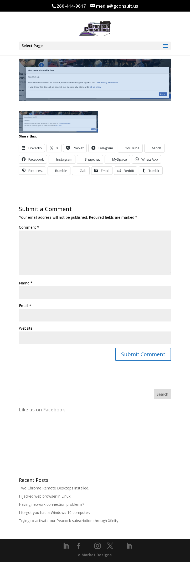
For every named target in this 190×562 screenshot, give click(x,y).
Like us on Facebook (42, 409)
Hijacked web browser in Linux (44, 496)
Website (26, 328)
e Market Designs (95, 554)
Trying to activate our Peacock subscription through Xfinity (68, 520)
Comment (29, 227)
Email (25, 305)
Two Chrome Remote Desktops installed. (54, 488)
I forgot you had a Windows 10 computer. (54, 512)
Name (26, 282)
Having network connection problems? (51, 504)
